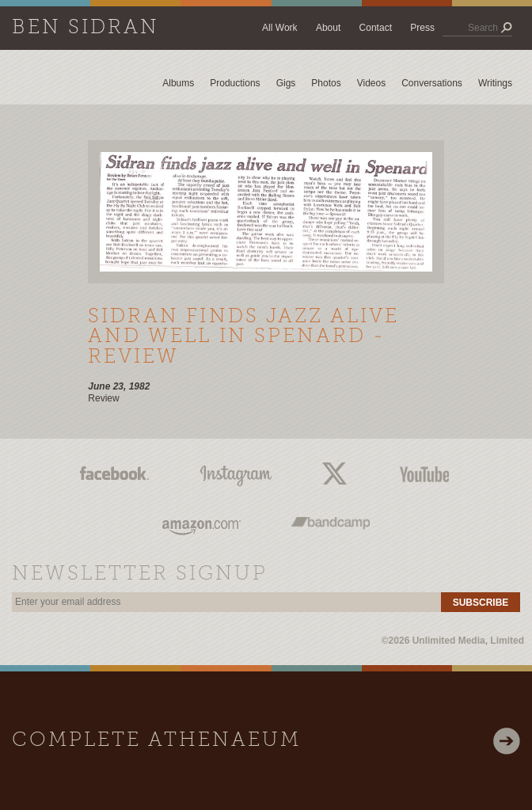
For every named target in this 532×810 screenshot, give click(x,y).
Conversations (431, 83)
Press (422, 27)
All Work (279, 27)
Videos (371, 83)
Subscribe (481, 602)
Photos (325, 83)
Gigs (286, 83)
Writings (495, 83)
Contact (375, 27)
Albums (178, 83)
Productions (235, 83)
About (328, 27)
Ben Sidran (85, 28)
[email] (226, 602)
